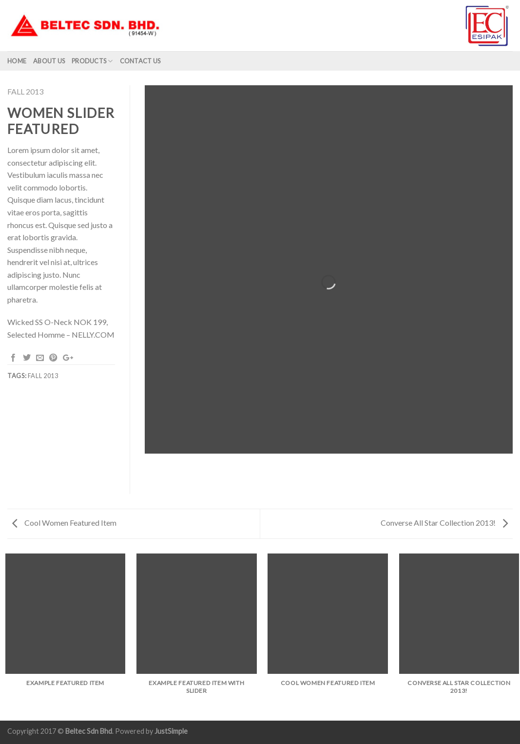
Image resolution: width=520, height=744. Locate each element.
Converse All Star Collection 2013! (444, 522)
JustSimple (171, 731)
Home (16, 61)
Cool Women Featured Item (64, 522)
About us (49, 61)
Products (92, 61)
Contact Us (140, 61)
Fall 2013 (25, 91)
